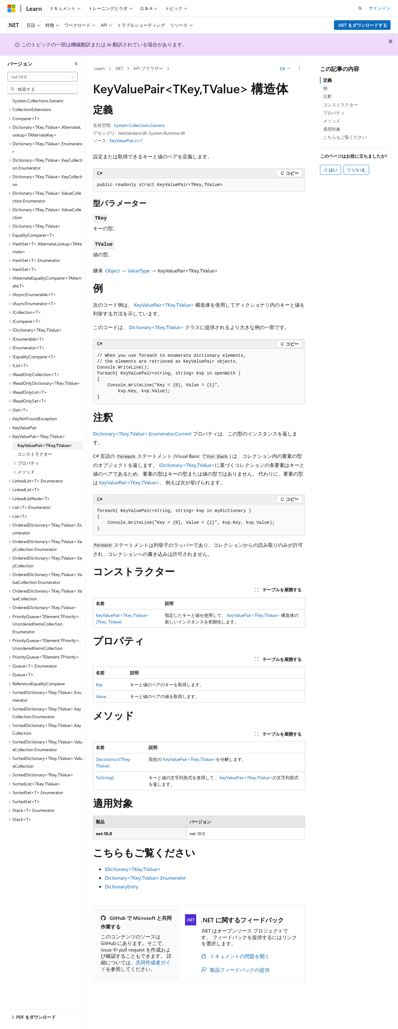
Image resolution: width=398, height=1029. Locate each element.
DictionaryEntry (121, 886)
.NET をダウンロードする (362, 25)
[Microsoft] (11, 8)
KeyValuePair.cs (124, 140)
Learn (99, 68)
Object (112, 270)
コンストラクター (340, 105)
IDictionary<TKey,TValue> (187, 465)
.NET (119, 68)
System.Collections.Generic (139, 125)
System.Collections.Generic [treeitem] (38, 101)
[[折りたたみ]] (76, 63)
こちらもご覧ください (345, 137)
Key (99, 684)
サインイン (380, 8)
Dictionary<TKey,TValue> (156, 327)
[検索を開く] (360, 8)
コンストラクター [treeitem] (34, 454)
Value (101, 696)
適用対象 (331, 129)
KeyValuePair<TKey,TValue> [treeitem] (44, 445)
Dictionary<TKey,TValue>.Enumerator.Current (142, 433)
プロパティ (334, 113)
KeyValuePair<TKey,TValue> (164, 304)
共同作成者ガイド (135, 965)
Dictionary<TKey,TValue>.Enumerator (145, 877)
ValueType (139, 270)
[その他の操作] (299, 69)
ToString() (105, 777)
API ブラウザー (148, 68)
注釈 (327, 96)
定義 (327, 80)
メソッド (331, 121)
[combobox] (42, 77)
